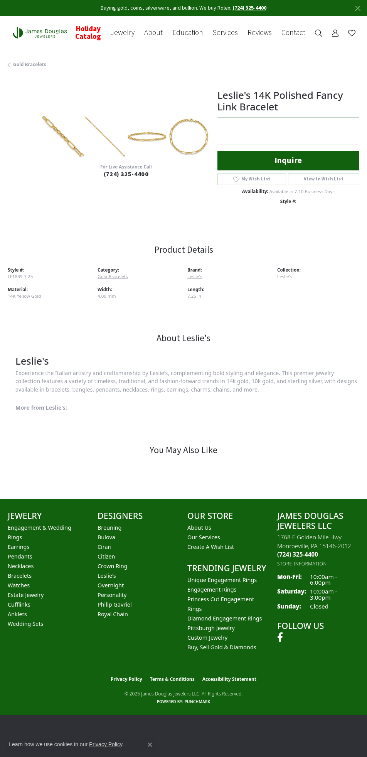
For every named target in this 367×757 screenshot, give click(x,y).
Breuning (109, 527)
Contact (293, 33)
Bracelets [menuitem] (20, 575)
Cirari (104, 546)
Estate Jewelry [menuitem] (26, 595)
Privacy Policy (126, 679)
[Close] (357, 8)
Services (225, 33)
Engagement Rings (212, 589)
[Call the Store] (297, 554)
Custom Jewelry (207, 637)
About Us (199, 527)
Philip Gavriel (115, 604)
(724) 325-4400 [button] (249, 8)
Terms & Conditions (172, 679)
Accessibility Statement (229, 679)
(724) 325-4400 (126, 174)
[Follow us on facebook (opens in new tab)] (280, 637)
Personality (112, 595)
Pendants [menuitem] (20, 556)
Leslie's (194, 276)
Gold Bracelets (29, 64)
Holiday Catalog (88, 33)
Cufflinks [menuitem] (19, 604)
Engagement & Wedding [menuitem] (39, 527)
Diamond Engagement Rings (224, 618)
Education (187, 33)
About (153, 33)
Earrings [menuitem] (18, 546)
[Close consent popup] (150, 744)
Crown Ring (113, 566)
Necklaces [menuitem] (21, 566)
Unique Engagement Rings (222, 580)
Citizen (106, 556)
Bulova (106, 537)
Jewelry (123, 33)
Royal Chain (113, 614)
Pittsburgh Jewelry (211, 628)
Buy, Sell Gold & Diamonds (221, 647)
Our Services (203, 537)
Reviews (259, 33)
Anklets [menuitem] (17, 614)
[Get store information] (302, 563)
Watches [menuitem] (19, 585)
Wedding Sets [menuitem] (25, 623)
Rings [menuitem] (15, 537)
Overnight (111, 585)
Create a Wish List (210, 546)
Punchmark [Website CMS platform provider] (197, 701)
